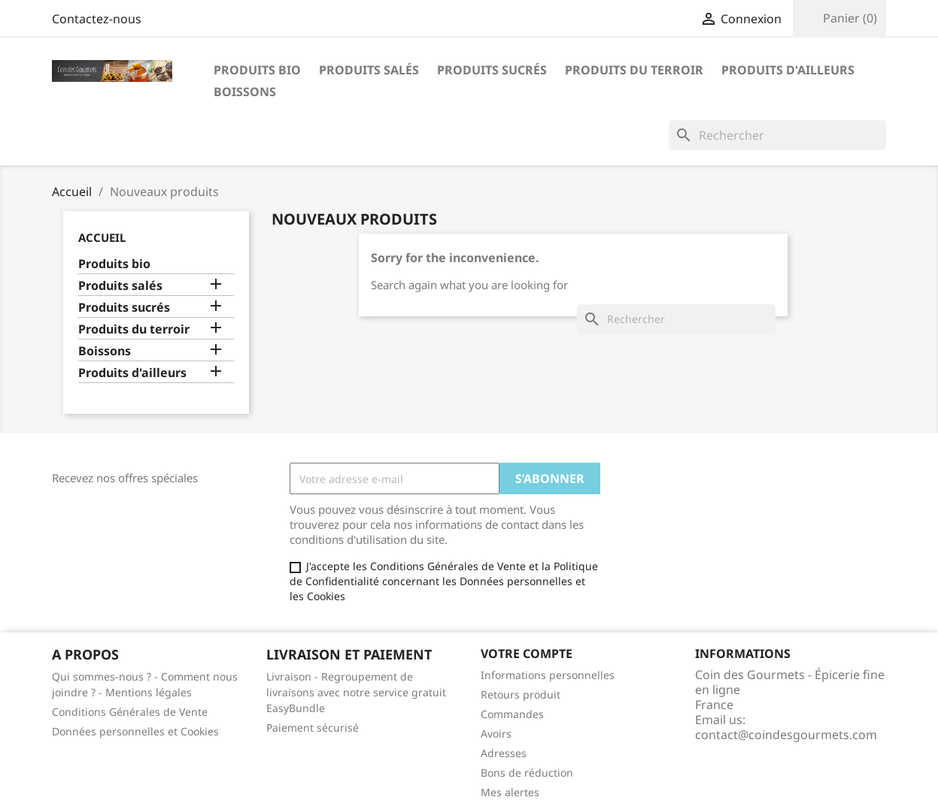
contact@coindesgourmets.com (786, 734)
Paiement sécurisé (312, 727)
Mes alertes (510, 792)
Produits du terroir (634, 70)
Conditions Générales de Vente (130, 712)
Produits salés (369, 70)
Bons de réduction (527, 772)
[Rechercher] (777, 135)
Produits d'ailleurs (788, 70)
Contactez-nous (96, 19)
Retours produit (520, 694)
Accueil (102, 237)
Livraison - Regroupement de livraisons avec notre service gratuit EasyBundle (356, 692)
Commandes (512, 714)
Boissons (245, 91)
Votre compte (526, 653)
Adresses (504, 753)
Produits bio (257, 70)
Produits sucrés (492, 70)
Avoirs (496, 733)
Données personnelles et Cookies (135, 731)
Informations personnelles (548, 675)
